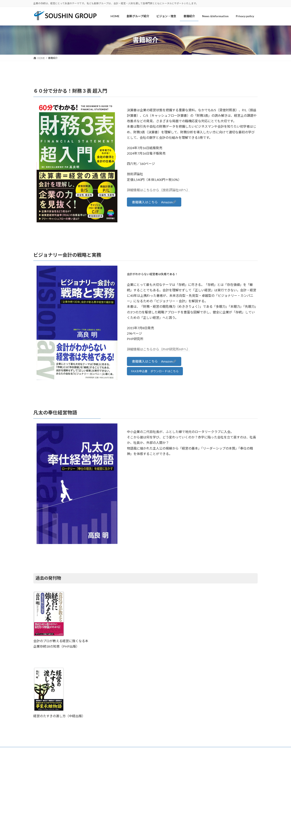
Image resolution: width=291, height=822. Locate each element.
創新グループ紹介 (62, 750)
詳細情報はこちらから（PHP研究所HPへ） (158, 349)
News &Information (132, 750)
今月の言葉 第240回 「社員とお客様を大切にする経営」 (222, 791)
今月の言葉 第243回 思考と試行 (210, 775)
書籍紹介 (109, 750)
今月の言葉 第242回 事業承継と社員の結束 (216, 781)
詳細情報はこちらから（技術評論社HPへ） (158, 190)
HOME (41, 750)
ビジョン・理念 (88, 750)
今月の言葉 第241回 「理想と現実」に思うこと (218, 786)
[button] (154, 202)
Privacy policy (158, 750)
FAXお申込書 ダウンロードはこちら (155, 371)
